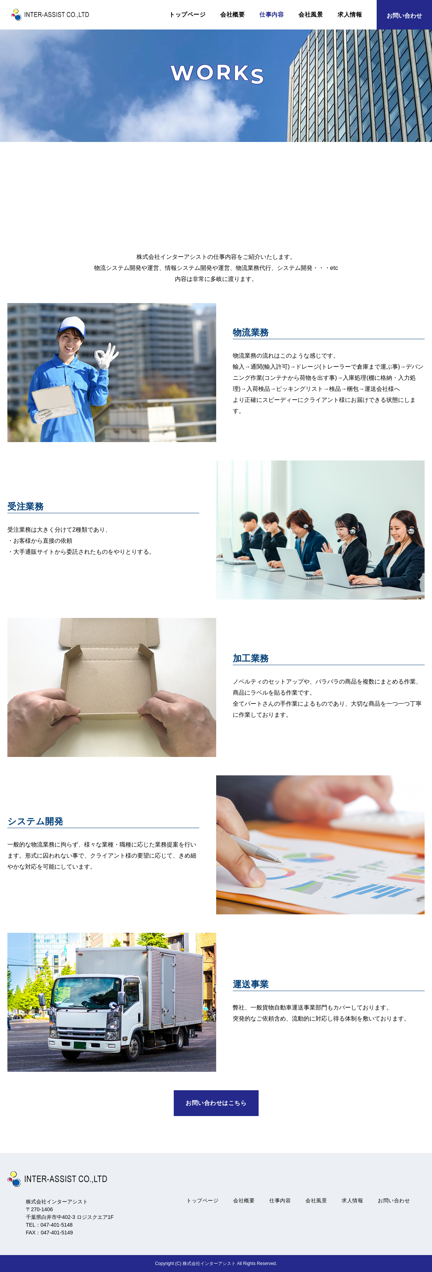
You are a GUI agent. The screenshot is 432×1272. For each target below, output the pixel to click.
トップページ (187, 14)
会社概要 (232, 14)
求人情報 (350, 14)
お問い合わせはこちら (216, 1103)
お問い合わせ (394, 1200)
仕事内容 (271, 14)
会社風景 (310, 14)
